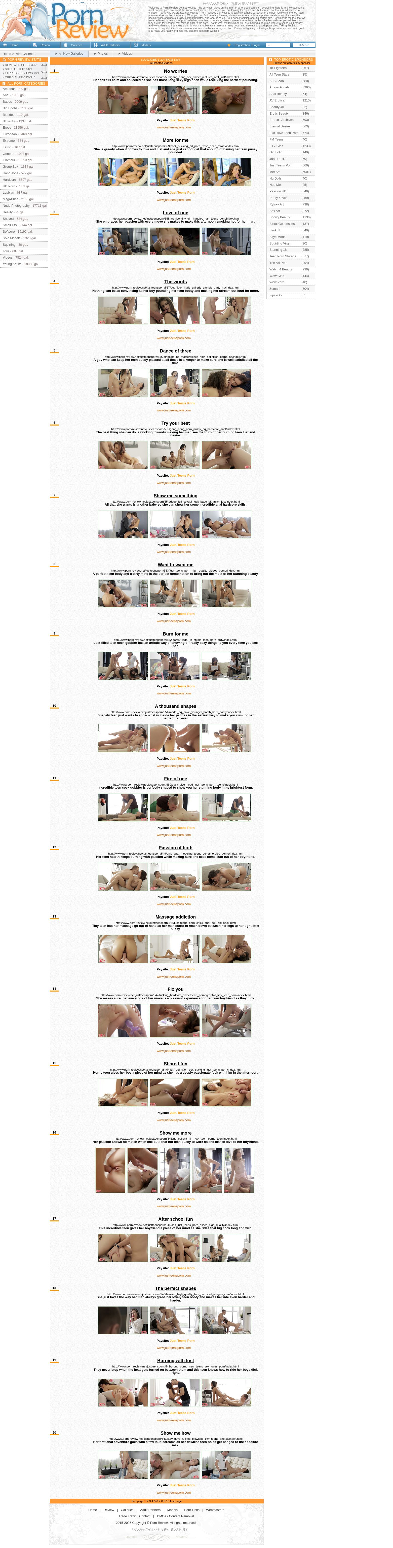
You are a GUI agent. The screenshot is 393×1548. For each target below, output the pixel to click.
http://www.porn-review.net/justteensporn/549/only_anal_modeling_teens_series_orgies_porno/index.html (175, 853)
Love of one (175, 212)
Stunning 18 (278, 250)
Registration (242, 45)
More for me (175, 140)
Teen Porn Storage (282, 256)
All (151, 62)
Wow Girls (276, 276)
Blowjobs (9, 121)
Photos (158, 62)
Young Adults (12, 264)
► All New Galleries (69, 53)
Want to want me (175, 564)
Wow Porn (276, 282)
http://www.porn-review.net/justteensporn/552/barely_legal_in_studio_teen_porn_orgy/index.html (175, 639)
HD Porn (9, 186)
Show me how (175, 1433)
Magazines (10, 199)
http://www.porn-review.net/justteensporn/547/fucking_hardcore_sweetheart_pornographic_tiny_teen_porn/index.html (176, 995)
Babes (7, 101)
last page (176, 1501)
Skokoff (274, 230)
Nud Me (275, 185)
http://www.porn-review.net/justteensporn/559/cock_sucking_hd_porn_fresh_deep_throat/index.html (175, 146)
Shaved (8, 219)
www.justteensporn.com (174, 127)
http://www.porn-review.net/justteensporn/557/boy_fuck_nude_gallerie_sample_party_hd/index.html (175, 287)
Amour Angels (279, 87)
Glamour (9, 160)
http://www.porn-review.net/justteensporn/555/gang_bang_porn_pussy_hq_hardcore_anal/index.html (175, 429)
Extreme (9, 141)
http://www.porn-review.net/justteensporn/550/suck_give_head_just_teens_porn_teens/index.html (175, 784)
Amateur (9, 89)
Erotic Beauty (279, 113)
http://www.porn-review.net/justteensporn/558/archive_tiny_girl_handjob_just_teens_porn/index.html (176, 218)
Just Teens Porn (182, 120)
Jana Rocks (277, 159)
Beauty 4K (276, 107)
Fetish (7, 147)
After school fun (175, 1219)
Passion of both (175, 847)
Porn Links (191, 1510)
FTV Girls (276, 146)
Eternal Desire (279, 126)
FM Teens (276, 139)
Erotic (7, 127)
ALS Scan (276, 81)
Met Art (274, 172)
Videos (168, 62)
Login (256, 45)
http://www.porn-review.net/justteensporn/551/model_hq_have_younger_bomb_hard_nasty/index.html (175, 712)
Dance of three (175, 351)
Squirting (9, 245)
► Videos (125, 53)
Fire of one (175, 778)
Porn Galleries (25, 54)
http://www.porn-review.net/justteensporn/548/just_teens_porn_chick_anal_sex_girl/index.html (175, 922)
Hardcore (9, 180)
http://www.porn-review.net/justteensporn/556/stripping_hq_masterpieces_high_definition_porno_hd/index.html (175, 356)
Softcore (9, 231)
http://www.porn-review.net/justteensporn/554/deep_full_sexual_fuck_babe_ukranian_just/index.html (175, 501)
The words (175, 281)
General (8, 154)
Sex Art (274, 211)
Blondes (8, 115)
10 (167, 1501)
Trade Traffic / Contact (134, 1516)
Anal (6, 95)
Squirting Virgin (280, 243)
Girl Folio (275, 152)
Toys (6, 251)
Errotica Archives (281, 120)
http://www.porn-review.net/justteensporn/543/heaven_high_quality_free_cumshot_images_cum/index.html (175, 1294)
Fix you (176, 989)
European (10, 134)
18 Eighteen (278, 68)
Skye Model (277, 237)
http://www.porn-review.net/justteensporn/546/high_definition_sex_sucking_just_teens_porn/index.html (175, 1069)
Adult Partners (110, 45)
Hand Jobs (10, 173)
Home (14, 45)
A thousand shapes (175, 706)
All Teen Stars (279, 74)
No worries (175, 71)
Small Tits (10, 225)
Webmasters (215, 1510)
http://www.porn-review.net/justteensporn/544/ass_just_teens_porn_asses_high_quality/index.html (175, 1224)
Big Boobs (10, 108)
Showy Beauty (279, 217)
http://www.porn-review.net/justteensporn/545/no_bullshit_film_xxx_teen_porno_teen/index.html (175, 1138)
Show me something (176, 495)
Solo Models (11, 238)
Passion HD (278, 191)
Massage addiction (175, 917)
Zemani (274, 289)
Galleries (76, 45)
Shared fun (175, 1063)
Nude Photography (16, 205)
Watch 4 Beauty (280, 269)
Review (45, 45)
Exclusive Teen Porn (284, 133)
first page (137, 1501)
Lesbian (8, 192)
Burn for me (175, 634)
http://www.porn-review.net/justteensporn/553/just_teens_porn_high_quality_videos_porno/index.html (175, 570)
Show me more (175, 1133)
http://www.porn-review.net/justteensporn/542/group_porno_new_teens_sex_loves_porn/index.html (175, 1366)
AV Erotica (277, 100)
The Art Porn (278, 263)
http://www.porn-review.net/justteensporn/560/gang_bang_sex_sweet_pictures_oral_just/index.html (175, 77)
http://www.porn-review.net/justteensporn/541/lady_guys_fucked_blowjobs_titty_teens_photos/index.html (176, 1438)
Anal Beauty (278, 94)
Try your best (176, 423)
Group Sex (10, 166)
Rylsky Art (276, 204)
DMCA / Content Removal (175, 1516)
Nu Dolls (275, 178)
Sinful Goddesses (282, 224)
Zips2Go (275, 295)
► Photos (101, 53)
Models (146, 45)
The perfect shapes (175, 1288)
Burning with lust (175, 1360)
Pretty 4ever (278, 198)
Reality (8, 212)
